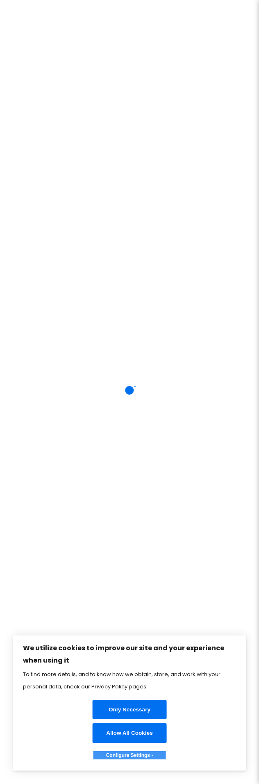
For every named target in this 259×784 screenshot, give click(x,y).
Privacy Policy (109, 686)
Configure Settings (128, 755)
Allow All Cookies (129, 733)
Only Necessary (129, 709)
